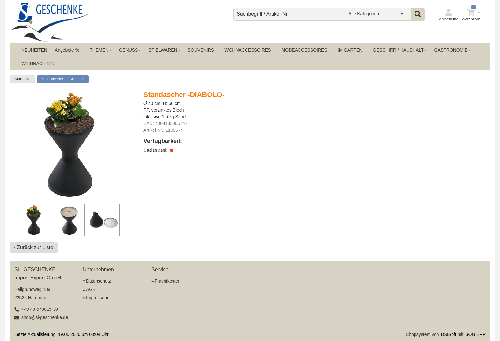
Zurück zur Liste (35, 247)
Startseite (22, 79)
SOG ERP (475, 334)
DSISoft (448, 334)
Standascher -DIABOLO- (63, 79)
